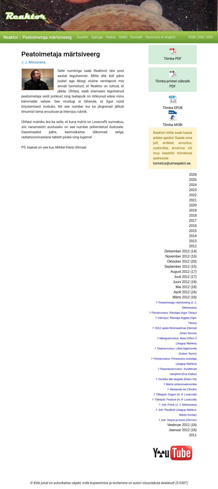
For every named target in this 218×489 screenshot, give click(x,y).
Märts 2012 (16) (185, 297)
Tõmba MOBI (172, 125)
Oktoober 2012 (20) (182, 261)
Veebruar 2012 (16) (182, 425)
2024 (193, 185)
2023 (193, 190)
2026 (193, 174)
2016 (193, 225)
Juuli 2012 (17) (185, 277)
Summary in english (161, 37)
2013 (193, 241)
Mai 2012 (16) (186, 287)
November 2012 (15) (181, 256)
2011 (193, 435)
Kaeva (110, 37)
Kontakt (136, 37)
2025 (193, 180)
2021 (193, 200)
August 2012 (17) (184, 271)
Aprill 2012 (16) (185, 292)
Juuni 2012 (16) (184, 282)
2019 (193, 210)
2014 (193, 236)
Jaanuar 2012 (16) (183, 430)
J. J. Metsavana (33, 62)
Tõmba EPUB (172, 108)
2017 (193, 220)
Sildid (123, 37)
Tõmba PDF (172, 59)
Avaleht (82, 37)
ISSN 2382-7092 (200, 37)
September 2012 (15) (180, 266)
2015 (193, 231)
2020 (193, 205)
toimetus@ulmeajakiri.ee (172, 163)
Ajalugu (97, 37)
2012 (193, 246)
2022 (193, 195)
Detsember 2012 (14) (180, 251)
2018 (193, 215)
